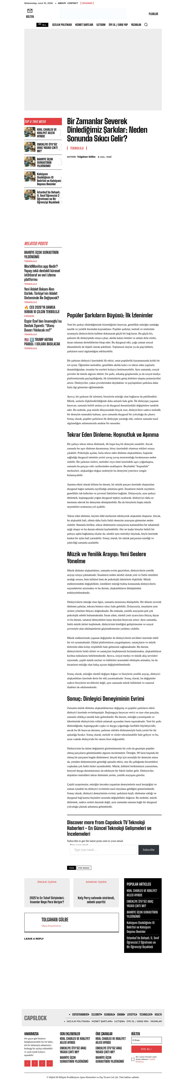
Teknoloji (30, 253)
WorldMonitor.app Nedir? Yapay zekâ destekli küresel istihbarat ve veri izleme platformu (41, 263)
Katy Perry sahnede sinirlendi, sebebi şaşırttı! (96, 900)
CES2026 (29, 304)
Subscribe (149, 849)
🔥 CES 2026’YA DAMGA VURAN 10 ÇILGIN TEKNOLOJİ (40, 298)
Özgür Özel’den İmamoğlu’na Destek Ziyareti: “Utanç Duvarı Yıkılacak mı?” (42, 313)
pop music (84, 868)
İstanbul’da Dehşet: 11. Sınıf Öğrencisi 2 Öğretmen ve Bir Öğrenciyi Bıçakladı (49, 190)
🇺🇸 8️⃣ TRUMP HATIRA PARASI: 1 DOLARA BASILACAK (42, 328)
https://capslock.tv (51, 926)
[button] (146, 24)
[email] (146, 1040)
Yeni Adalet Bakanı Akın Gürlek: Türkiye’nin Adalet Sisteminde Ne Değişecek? (43, 283)
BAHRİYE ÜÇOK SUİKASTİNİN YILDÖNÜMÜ (44, 160)
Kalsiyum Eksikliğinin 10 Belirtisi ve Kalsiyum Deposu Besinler (49, 174)
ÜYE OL (146, 1048)
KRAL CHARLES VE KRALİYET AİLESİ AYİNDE (49, 132)
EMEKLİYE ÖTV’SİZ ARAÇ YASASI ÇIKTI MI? (49, 146)
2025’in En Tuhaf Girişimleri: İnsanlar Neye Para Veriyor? (47, 900)
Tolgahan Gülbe (86, 156)
